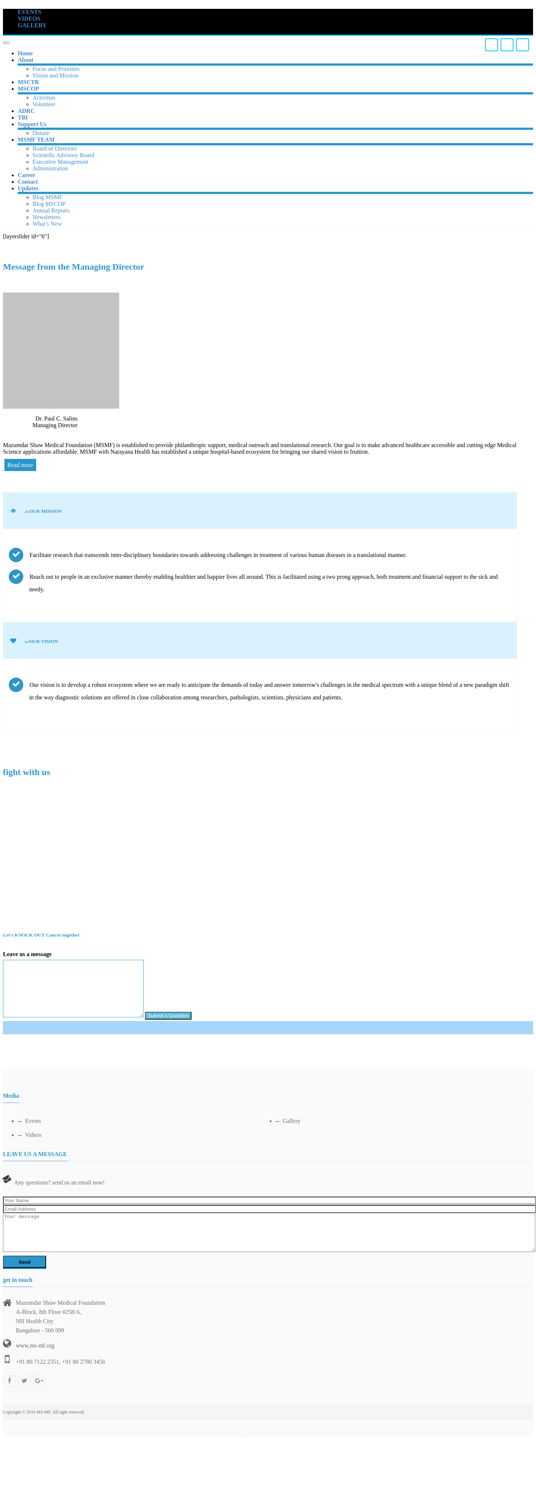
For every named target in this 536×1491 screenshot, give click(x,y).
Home (25, 53)
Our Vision (43, 641)
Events (29, 1121)
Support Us (32, 124)
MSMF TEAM (36, 139)
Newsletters (46, 217)
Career (26, 175)
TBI (23, 117)
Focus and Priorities (56, 69)
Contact (28, 182)
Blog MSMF (47, 197)
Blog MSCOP (48, 204)
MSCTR (28, 82)
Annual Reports (51, 210)
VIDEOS (29, 18)
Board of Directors (54, 148)
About (26, 60)
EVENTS (29, 12)
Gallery (288, 1121)
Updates (28, 188)
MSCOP (28, 89)
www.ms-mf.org (35, 1345)
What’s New (47, 224)
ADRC (26, 111)
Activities (43, 97)
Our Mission (45, 511)
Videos (29, 1135)
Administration (50, 168)
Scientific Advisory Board (63, 155)
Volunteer (43, 104)
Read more (20, 465)
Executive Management (60, 162)
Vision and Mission (55, 75)
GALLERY (32, 25)
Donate (40, 133)
